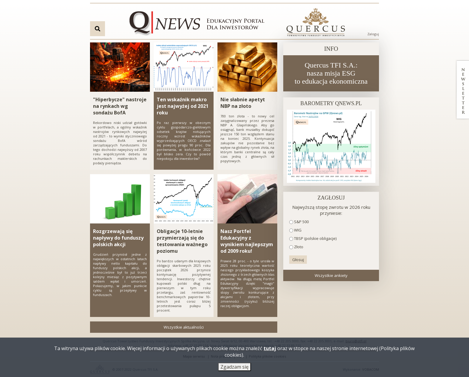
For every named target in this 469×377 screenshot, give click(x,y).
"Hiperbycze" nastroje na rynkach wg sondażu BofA (120, 106)
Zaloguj (373, 34)
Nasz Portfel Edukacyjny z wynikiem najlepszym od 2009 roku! (246, 241)
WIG (298, 230)
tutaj (270, 349)
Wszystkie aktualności (184, 327)
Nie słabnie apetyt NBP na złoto (242, 102)
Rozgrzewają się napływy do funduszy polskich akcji (118, 238)
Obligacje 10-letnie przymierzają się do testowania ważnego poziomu (182, 241)
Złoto (298, 246)
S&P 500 (301, 221)
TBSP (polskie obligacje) (315, 238)
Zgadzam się (234, 367)
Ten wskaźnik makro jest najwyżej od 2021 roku (182, 106)
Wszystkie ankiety (331, 275)
